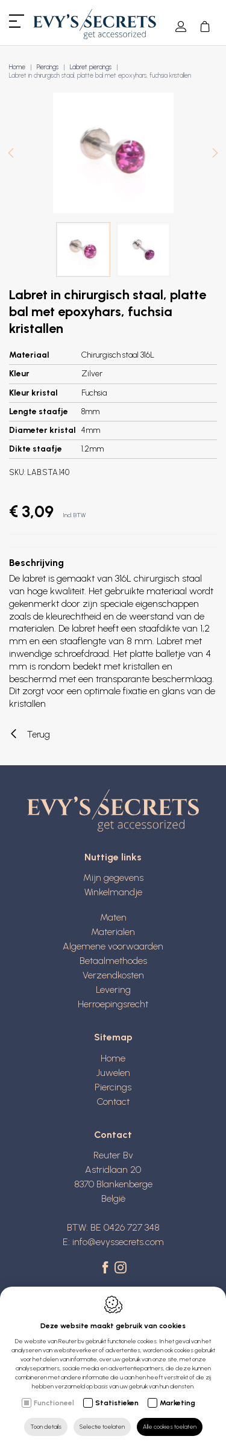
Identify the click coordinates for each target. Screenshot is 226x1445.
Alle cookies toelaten (169, 1427)
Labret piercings (90, 67)
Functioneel (54, 1403)
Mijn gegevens (113, 877)
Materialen (113, 931)
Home (17, 67)
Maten (113, 917)
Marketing (177, 1403)
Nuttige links (113, 857)
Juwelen (113, 1072)
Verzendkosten (113, 975)
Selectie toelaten (102, 1427)
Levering (113, 989)
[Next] (215, 154)
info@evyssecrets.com (118, 1242)
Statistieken (117, 1403)
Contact (113, 1101)
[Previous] (11, 154)
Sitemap (113, 1037)
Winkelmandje (113, 892)
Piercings (47, 67)
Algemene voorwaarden (113, 946)
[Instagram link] (121, 1268)
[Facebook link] (107, 1268)
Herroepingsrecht (113, 1004)
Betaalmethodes (113, 960)
